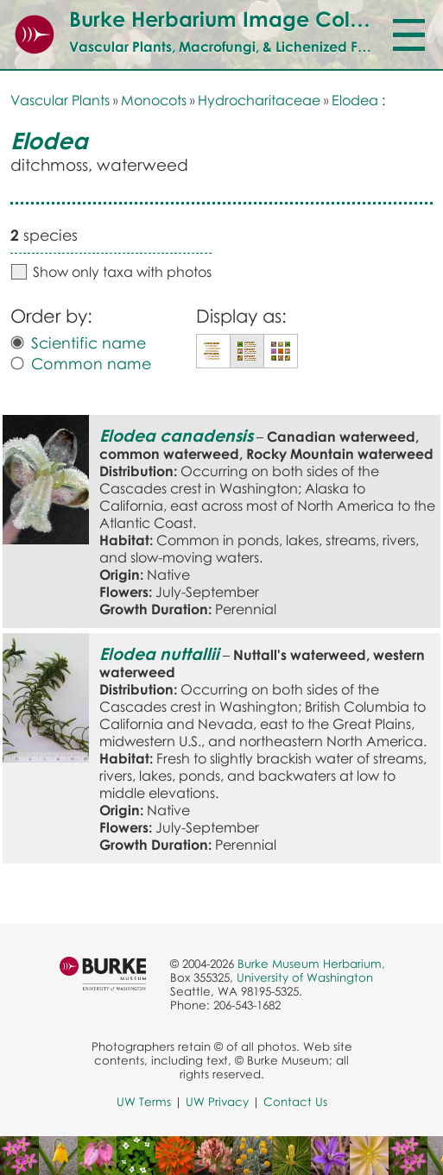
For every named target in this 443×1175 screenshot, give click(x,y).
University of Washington (305, 977)
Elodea (355, 100)
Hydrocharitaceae (259, 100)
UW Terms (144, 1102)
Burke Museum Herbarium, (311, 964)
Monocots (154, 100)
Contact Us (295, 1102)
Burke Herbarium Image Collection (243, 18)
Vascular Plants (60, 100)
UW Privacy (217, 1102)
